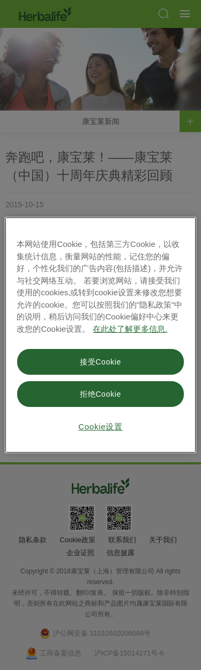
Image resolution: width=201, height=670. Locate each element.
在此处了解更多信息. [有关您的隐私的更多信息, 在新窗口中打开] (130, 328)
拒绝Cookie (100, 394)
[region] (100, 335)
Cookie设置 (100, 426)
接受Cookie (100, 362)
